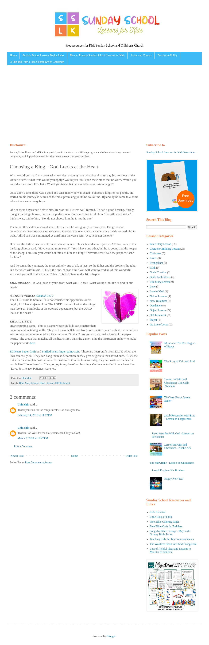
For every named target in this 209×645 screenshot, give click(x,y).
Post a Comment (23, 446)
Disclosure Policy (167, 55)
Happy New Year (173, 478)
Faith (153, 267)
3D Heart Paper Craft (23, 351)
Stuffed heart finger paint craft (60, 351)
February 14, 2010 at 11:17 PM (35, 415)
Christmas (155, 253)
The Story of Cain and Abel (179, 361)
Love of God (157, 291)
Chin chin (23, 404)
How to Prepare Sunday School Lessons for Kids (97, 55)
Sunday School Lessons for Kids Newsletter (170, 152)
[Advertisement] (32, 103)
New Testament (158, 300)
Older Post (131, 455)
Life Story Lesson (160, 281)
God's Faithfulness (160, 277)
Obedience (156, 305)
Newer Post (17, 455)
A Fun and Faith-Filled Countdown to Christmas (37, 61)
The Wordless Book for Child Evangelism (173, 543)
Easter (153, 258)
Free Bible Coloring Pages (164, 521)
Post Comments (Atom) (38, 462)
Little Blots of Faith (161, 516)
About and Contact (141, 55)
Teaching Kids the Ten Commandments (172, 539)
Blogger (111, 636)
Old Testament (62, 383)
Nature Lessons (158, 296)
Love (153, 286)
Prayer (153, 319)
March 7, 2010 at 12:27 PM (33, 438)
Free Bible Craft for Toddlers (166, 526)
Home (13, 55)
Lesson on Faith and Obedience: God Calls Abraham (176, 382)
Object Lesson (47, 383)
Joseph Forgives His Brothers (168, 470)
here (32, 343)
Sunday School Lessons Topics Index (43, 55)
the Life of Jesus (159, 324)
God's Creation (158, 272)
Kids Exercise (157, 512)
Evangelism (156, 262)
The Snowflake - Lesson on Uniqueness (172, 462)
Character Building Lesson (165, 248)
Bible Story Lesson (28, 383)
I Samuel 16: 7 (45, 295)
